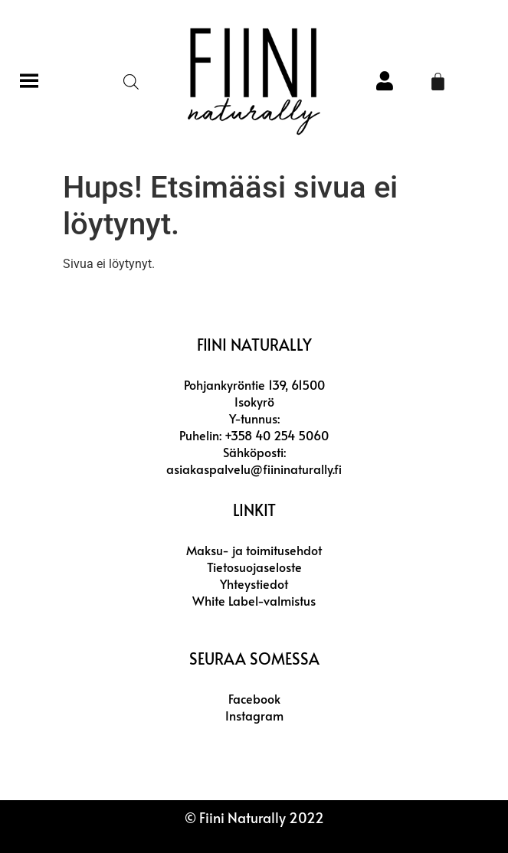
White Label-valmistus (254, 600)
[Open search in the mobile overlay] (131, 82)
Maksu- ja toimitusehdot (254, 549)
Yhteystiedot (254, 583)
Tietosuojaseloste (254, 566)
